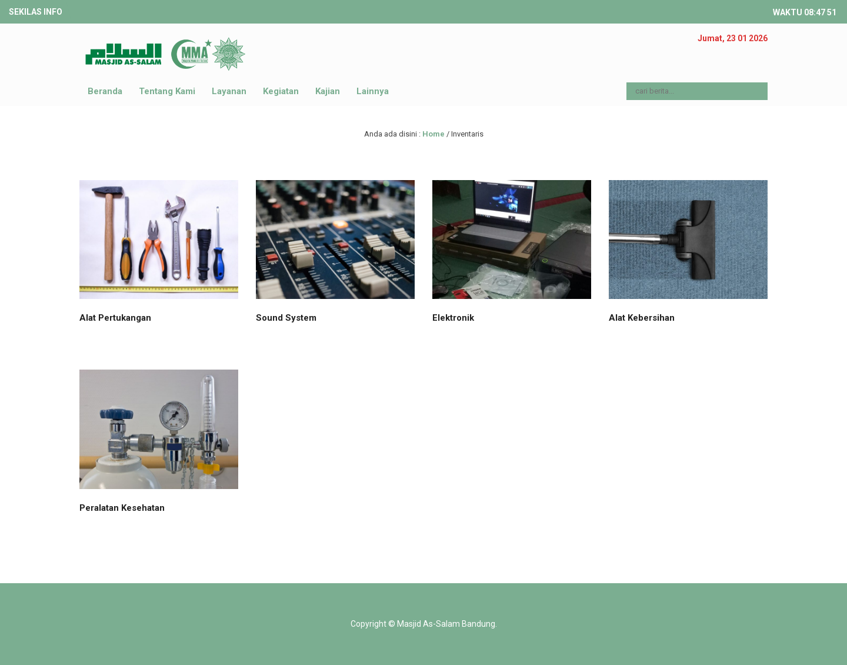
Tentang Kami (167, 91)
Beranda (105, 91)
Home (433, 133)
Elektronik (453, 317)
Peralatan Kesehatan (122, 508)
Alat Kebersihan (642, 317)
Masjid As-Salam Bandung (446, 624)
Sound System (286, 317)
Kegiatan (281, 91)
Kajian (327, 91)
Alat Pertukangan (115, 317)
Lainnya (372, 91)
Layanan (229, 91)
